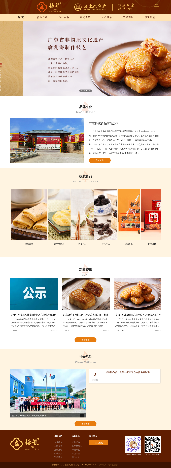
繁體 (156, 5)
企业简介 (58, 442)
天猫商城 (128, 17)
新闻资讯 (85, 17)
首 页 (21, 17)
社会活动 (107, 17)
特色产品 (76, 453)
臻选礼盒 (76, 457)
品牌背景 (58, 446)
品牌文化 (58, 450)
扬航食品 (64, 17)
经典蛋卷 (76, 442)
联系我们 (150, 17)
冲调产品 (76, 450)
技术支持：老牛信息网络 (109, 465)
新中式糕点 (77, 446)
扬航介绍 (42, 17)
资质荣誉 (58, 457)
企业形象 (58, 453)
